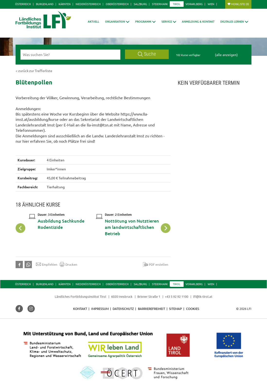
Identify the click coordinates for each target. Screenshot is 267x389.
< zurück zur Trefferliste (34, 70)
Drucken (68, 264)
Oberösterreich (117, 4)
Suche (147, 54)
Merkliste (240, 4)
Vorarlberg (194, 4)
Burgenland (44, 4)
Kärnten (65, 4)
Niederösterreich (88, 4)
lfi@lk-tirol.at (202, 296)
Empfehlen (46, 264)
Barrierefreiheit (151, 308)
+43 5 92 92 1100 (176, 296)
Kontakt (80, 308)
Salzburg (140, 4)
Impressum (100, 308)
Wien (211, 4)
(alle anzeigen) (226, 54)
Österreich (23, 4)
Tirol (176, 4)
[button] (145, 21)
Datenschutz (123, 308)
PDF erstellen (155, 264)
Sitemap (175, 308)
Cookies (192, 308)
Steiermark (160, 4)
